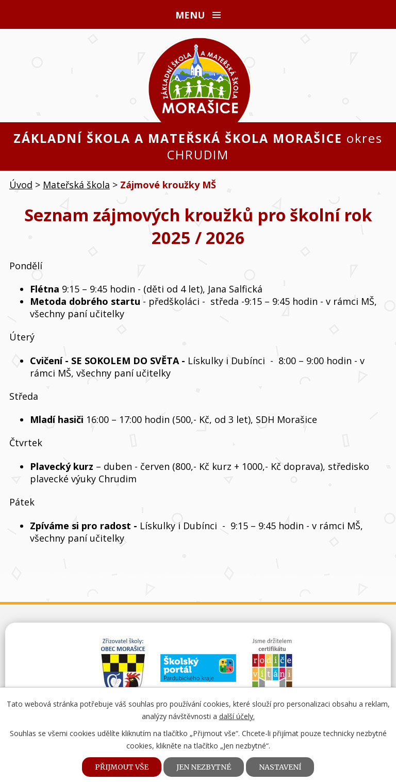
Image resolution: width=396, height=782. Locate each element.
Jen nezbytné (203, 767)
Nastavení (280, 767)
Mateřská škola (76, 184)
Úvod (20, 184)
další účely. (237, 716)
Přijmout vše (121, 767)
